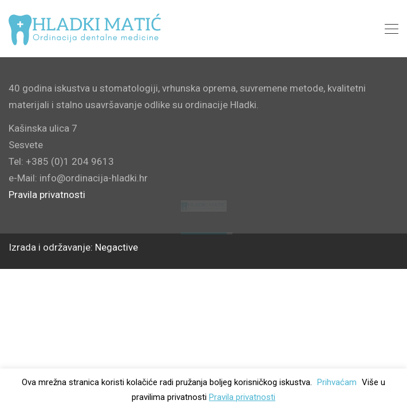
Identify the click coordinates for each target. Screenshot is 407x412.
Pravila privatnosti (242, 397)
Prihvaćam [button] (337, 382)
